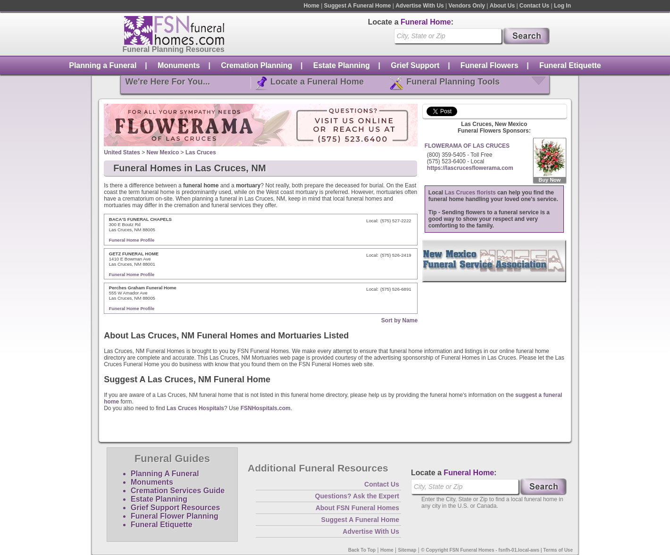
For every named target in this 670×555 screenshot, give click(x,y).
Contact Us (534, 5)
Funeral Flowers (490, 65)
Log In (562, 5)
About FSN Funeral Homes (357, 508)
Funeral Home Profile (132, 240)
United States (122, 152)
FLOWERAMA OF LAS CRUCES (467, 146)
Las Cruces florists (470, 192)
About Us (502, 5)
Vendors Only (467, 5)
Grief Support (415, 65)
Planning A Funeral (165, 474)
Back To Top (362, 550)
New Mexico (163, 152)
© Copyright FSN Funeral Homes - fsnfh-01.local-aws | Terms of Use (497, 550)
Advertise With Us (419, 5)
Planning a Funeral (102, 65)
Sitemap (407, 550)
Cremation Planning (256, 65)
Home (311, 5)
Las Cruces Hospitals (195, 408)
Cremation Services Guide (178, 491)
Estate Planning (341, 65)
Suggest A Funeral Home (357, 5)
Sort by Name (399, 320)
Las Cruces (200, 152)
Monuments (179, 65)
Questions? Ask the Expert (357, 496)
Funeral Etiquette (570, 65)
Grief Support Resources (175, 508)
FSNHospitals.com (266, 408)
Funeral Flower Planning (174, 516)
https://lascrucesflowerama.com (470, 168)
